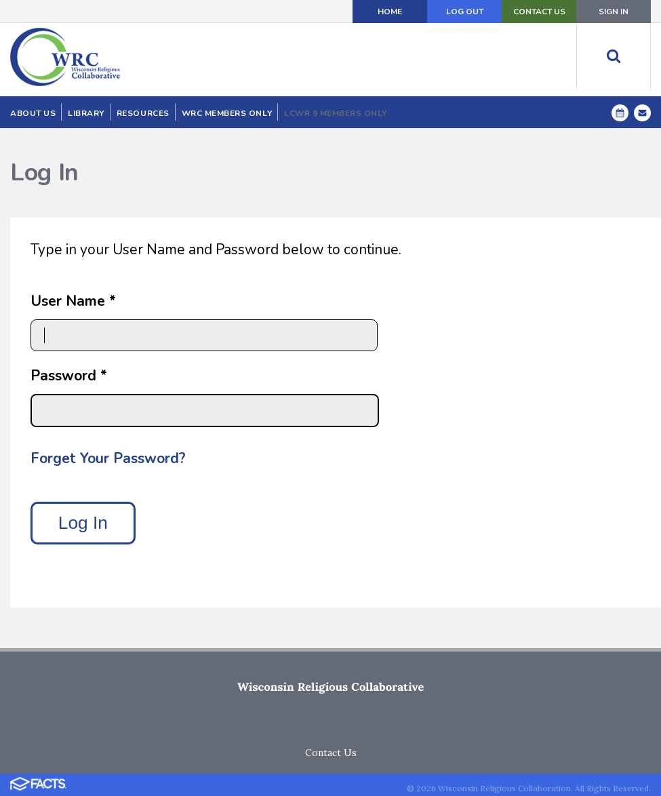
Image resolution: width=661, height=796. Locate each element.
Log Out (464, 11)
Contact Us (539, 11)
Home (390, 11)
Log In (83, 523)
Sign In (613, 11)
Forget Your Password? (108, 458)
